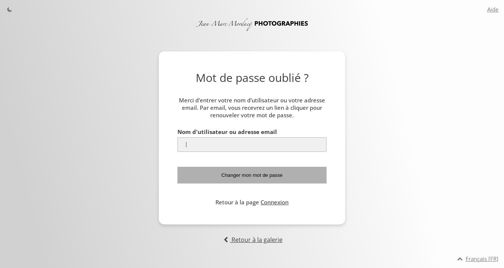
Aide (492, 9)
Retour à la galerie (251, 240)
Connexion (275, 202)
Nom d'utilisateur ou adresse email (227, 131)
